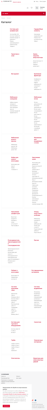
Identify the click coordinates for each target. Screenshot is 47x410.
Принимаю (6, 406)
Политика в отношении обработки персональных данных (7, 381)
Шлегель (12, 39)
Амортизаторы (38, 60)
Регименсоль (11, 260)
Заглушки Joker (15, 297)
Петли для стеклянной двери (37, 128)
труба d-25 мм (15, 345)
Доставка (18, 378)
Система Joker (15, 329)
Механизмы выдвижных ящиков (37, 293)
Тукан (10, 262)
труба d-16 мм (15, 343)
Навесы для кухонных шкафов (35, 186)
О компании (5, 374)
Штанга (13, 332)
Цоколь (34, 200)
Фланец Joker (15, 314)
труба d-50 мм (15, 347)
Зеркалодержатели (13, 248)
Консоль (10, 250)
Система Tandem (15, 35)
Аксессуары (15, 275)
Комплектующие (15, 37)
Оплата (18, 376)
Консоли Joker (15, 298)
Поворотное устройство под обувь (38, 39)
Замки (35, 62)
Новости (3, 376)
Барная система (37, 166)
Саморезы (37, 85)
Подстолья (37, 232)
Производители (5, 378)
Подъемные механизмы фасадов (35, 192)
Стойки (13, 330)
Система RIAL (14, 34)
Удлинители (13, 112)
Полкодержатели (13, 255)
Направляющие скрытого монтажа (38, 302)
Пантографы (15, 225)
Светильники (13, 105)
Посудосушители (37, 195)
